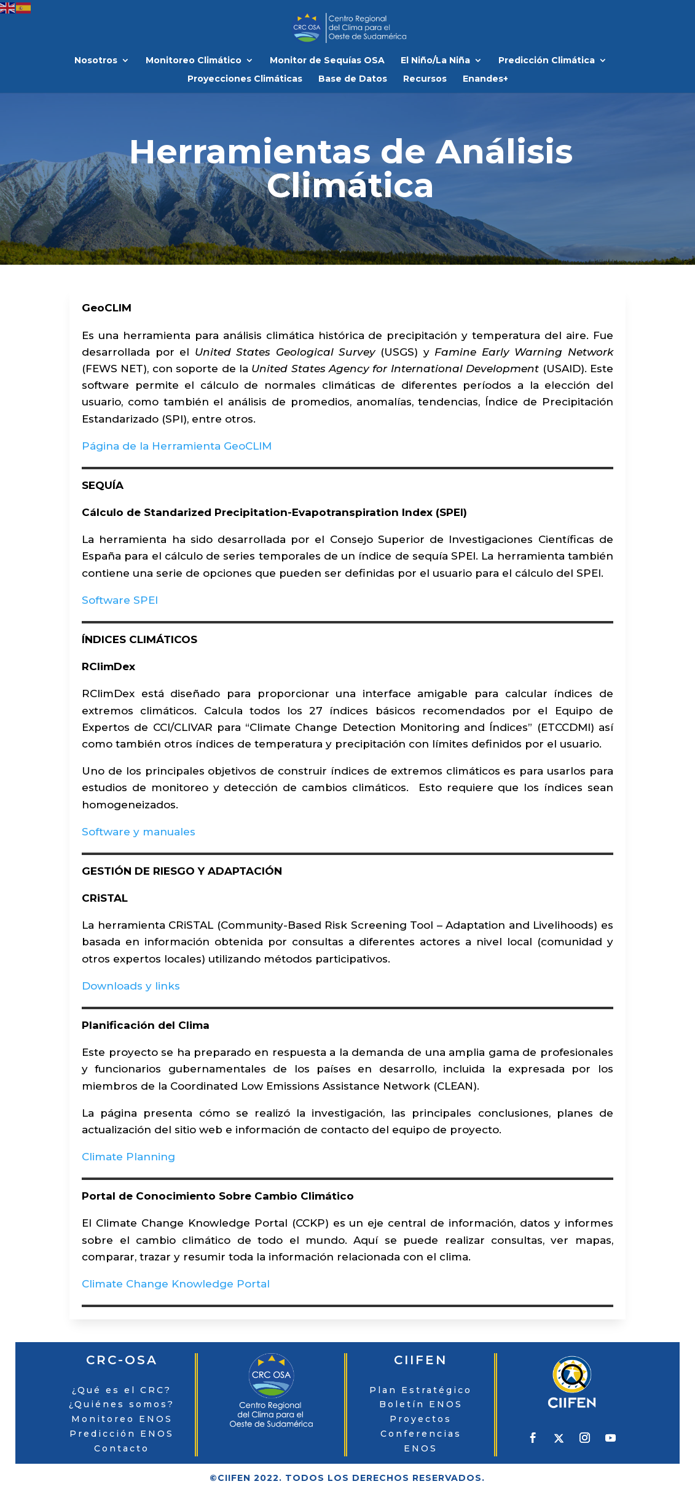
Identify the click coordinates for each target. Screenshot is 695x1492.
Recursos (425, 79)
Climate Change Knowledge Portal (176, 1284)
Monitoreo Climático (193, 61)
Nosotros (95, 61)
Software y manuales (138, 832)
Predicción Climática (546, 61)
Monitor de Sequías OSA (327, 61)
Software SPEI (120, 600)
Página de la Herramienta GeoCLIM (177, 446)
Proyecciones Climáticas (244, 79)
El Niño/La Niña (435, 61)
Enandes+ (485, 79)
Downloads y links (131, 986)
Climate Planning (128, 1156)
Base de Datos (352, 79)
